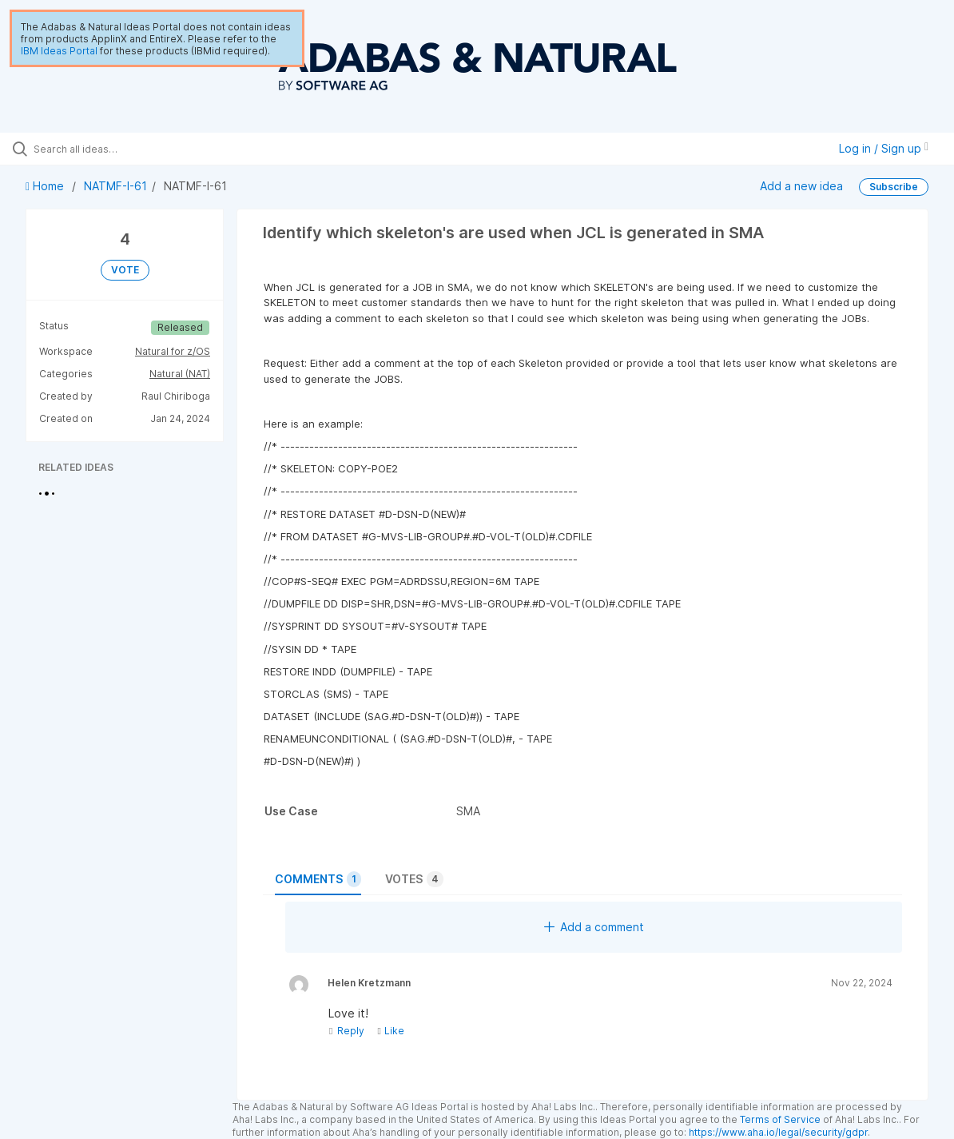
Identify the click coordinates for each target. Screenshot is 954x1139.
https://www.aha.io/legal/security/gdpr (778, 1132)
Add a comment (594, 927)
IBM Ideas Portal (59, 51)
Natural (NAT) (179, 374)
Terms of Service (780, 1119)
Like (390, 1031)
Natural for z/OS (172, 351)
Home (46, 186)
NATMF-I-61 (115, 186)
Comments (318, 879)
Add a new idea (801, 186)
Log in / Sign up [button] (883, 148)
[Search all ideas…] (115, 148)
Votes (414, 879)
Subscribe (893, 187)
